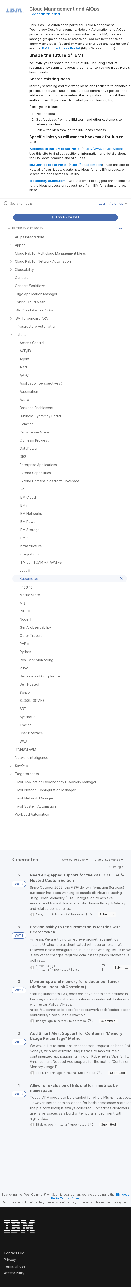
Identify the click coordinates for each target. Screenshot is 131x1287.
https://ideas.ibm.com (86, 164)
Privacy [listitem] (10, 1260)
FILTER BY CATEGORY (25, 228)
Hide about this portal (44, 14)
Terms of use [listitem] (14, 1266)
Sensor (76, 969)
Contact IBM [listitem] (14, 1253)
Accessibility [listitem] (14, 1273)
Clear (119, 228)
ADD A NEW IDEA (65, 217)
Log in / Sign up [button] (113, 203)
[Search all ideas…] (37, 203)
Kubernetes (76, 914)
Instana (60, 914)
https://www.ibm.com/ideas (103, 148)
